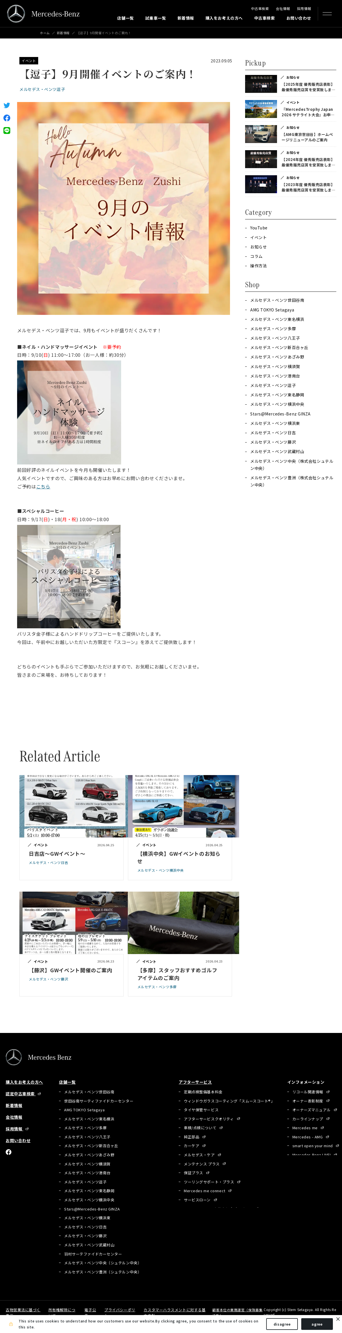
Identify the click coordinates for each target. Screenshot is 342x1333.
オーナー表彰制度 (308, 1102)
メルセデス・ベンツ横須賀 (275, 366)
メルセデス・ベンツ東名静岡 (277, 395)
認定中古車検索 (21, 1093)
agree (317, 1324)
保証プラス (194, 1174)
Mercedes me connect (205, 1192)
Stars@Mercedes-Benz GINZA (280, 414)
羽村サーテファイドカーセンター (93, 1255)
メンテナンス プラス (202, 1165)
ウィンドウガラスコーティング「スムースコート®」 (229, 1102)
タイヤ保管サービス (201, 1111)
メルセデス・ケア (200, 1156)
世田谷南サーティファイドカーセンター (98, 1102)
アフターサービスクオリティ (209, 1120)
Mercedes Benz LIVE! (312, 1156)
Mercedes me (305, 1129)
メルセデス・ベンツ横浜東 (275, 423)
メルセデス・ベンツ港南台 (275, 376)
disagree (282, 1324)
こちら (43, 486)
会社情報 (283, 8)
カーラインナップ (308, 1120)
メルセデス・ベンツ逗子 (42, 89)
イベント (29, 60)
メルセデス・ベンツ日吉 (273, 432)
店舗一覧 (125, 18)
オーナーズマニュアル (312, 1111)
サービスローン (197, 1201)
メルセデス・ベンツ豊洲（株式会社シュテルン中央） (291, 481)
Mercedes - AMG (308, 1138)
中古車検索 (260, 8)
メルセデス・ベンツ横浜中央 (277, 404)
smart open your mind (313, 1147)
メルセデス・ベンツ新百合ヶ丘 (279, 347)
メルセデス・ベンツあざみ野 (277, 357)
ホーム (45, 33)
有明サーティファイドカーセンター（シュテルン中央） (112, 1282)
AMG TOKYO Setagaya (272, 310)
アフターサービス (195, 1082)
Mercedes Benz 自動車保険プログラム (218, 1210)
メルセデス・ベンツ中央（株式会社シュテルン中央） (291, 464)
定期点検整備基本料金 (203, 1093)
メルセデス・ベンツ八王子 (275, 338)
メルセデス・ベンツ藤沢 (273, 442)
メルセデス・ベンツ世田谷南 (277, 300)
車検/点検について (200, 1129)
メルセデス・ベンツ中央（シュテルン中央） (102, 1264)
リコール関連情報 (308, 1093)
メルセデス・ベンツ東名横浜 (277, 319)
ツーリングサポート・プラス (209, 1183)
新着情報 (186, 18)
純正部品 (192, 1138)
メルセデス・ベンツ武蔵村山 (277, 451)
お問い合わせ (298, 18)
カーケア (192, 1147)
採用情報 (304, 8)
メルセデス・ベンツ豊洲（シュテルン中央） (102, 1273)
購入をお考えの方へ (224, 18)
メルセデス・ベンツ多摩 (273, 328)
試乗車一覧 (155, 18)
